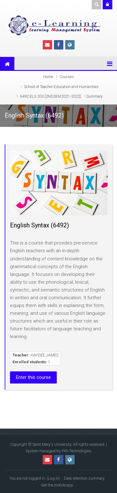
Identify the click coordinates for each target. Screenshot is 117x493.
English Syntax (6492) (39, 225)
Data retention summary (84, 478)
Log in (53, 478)
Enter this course (33, 377)
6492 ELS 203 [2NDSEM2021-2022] (50, 96)
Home (48, 76)
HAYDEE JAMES (44, 355)
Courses (67, 76)
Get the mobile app (57, 485)
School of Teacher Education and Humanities (61, 86)
